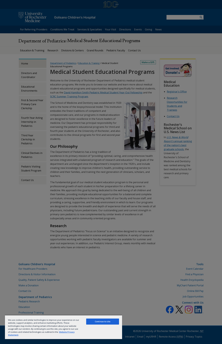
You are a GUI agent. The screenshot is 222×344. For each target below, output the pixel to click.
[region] (63, 327)
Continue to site (102, 321)
